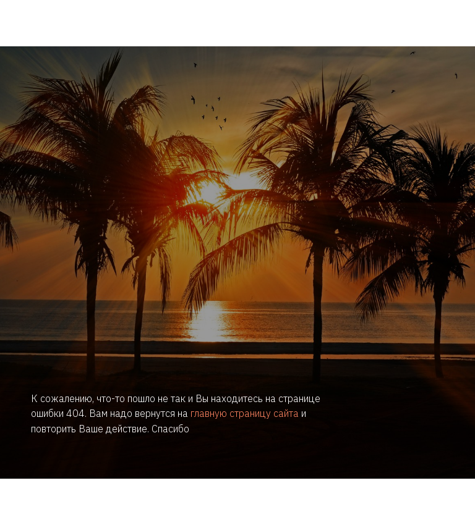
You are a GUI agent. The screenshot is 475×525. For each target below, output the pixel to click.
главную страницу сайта (244, 413)
